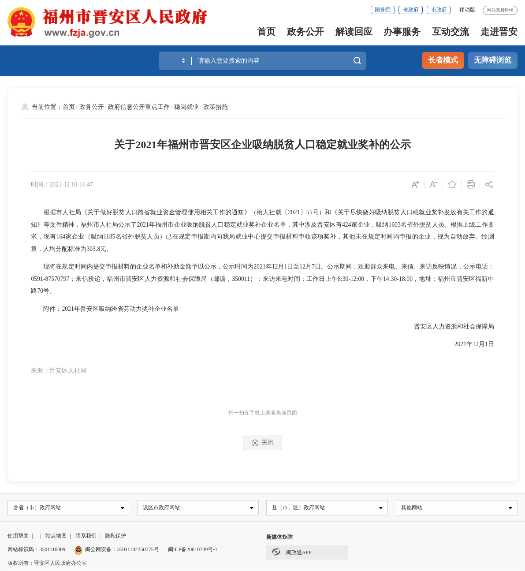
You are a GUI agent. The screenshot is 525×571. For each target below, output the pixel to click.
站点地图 (56, 537)
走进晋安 (499, 32)
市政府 (439, 10)
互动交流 (450, 32)
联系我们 (86, 537)
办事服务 (402, 32)
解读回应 (353, 32)
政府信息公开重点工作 (139, 107)
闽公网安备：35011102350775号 (116, 550)
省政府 (411, 10)
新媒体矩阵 (279, 538)
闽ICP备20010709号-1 (193, 550)
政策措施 (215, 107)
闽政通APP (292, 552)
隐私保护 (115, 537)
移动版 (467, 10)
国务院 (383, 10)
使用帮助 (18, 537)
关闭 (262, 443)
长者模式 (443, 60)
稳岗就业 (186, 107)
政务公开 (305, 32)
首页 (266, 32)
